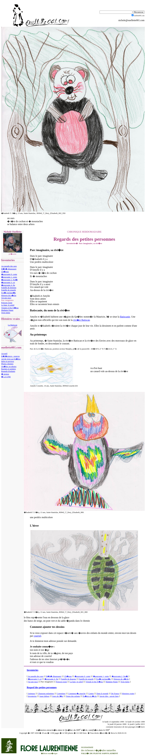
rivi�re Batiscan (81, 320)
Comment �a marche (77, 693)
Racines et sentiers (8, 369)
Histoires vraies (128, 693)
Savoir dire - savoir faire (109, 696)
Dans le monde (102, 693)
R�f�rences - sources (10, 356)
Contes (91, 693)
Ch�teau (5, 271)
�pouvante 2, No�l (9, 280)
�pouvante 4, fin (8, 285)
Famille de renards (8, 290)
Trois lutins (5, 312)
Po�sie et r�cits (90, 696)
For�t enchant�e (8, 293)
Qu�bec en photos (8, 366)
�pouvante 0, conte (9, 274)
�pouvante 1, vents (9, 277)
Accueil (4, 353)
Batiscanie (125, 316)
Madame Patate (7, 310)
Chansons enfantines (46, 693)
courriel (37, 636)
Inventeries (32, 670)
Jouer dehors (44, 696)
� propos (5, 374)
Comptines (61, 693)
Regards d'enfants (8, 371)
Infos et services (7, 361)
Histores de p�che (8, 295)
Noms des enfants (73, 696)
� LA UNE (6, 377)
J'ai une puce (6, 298)
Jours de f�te (57, 696)
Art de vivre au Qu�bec (11, 359)
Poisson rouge (6, 303)
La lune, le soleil (7, 305)
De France (115, 693)
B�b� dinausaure (8, 269)
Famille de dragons (8, 287)
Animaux (31, 693)
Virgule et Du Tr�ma (9, 308)
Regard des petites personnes (42, 687)
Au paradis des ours (9, 266)
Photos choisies (7, 364)
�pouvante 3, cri (8, 282)
